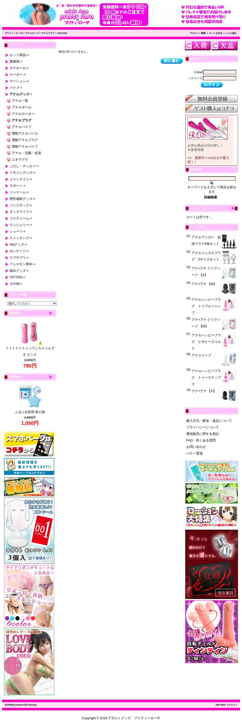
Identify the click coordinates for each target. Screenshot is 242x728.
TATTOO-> (17, 277)
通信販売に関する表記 (202, 434)
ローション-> (19, 81)
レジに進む (231, 33)
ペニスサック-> (21, 205)
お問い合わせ (196, 447)
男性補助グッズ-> (22, 199)
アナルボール (21, 107)
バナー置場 (194, 453)
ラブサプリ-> (19, 257)
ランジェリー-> (21, 225)
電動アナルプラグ (25, 140)
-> (21, 94)
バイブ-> (16, 87)
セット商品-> (19, 55)
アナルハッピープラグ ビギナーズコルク (206, 341)
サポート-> (18, 186)
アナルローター (23, 114)
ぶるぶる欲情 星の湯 (30, 412)
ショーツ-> (18, 231)
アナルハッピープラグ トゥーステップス (206, 377)
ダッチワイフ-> (21, 212)
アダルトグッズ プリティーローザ (134, 718)
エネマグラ (20, 159)
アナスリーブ (201, 355)
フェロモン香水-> (22, 264)
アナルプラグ (48, 33)
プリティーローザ (14, 33)
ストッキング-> (21, 238)
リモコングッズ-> (22, 172)
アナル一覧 (20, 101)
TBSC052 (62, 33)
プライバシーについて (202, 427)
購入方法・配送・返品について (209, 421)
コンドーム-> (19, 192)
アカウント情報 (198, 33)
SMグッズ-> (18, 244)
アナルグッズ (32, 33)
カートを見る (215, 33)
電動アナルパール (25, 133)
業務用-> (16, 61)
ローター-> (18, 74)
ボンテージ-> (19, 251)
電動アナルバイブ (25, 146)
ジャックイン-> (21, 179)
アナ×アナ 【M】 (204, 284)
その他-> (16, 284)
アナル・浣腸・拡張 (26, 153)
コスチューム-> (21, 218)
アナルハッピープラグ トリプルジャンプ (206, 306)
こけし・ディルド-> (24, 166)
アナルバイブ (21, 127)
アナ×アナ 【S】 (204, 391)
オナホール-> (19, 68)
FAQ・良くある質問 (201, 440)
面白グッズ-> (19, 270)
